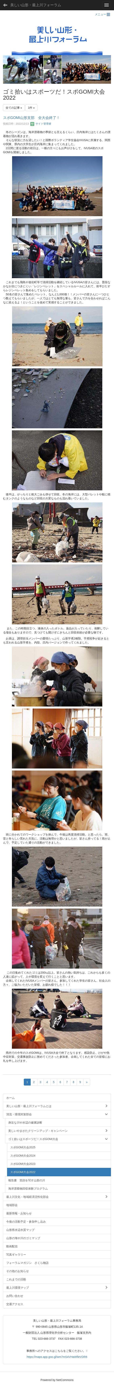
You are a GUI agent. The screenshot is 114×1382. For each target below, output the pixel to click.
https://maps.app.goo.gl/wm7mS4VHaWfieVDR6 (57, 1356)
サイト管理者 (40, 123)
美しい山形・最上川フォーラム (35, 5)
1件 (31, 107)
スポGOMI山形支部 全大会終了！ (31, 118)
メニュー (103, 14)
